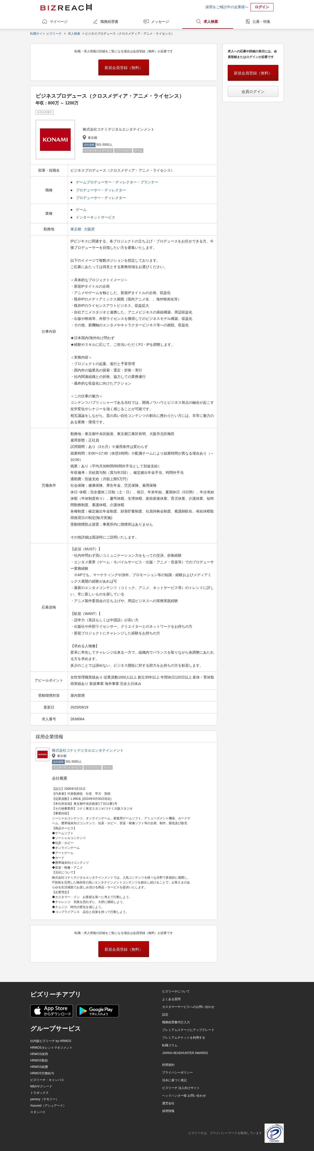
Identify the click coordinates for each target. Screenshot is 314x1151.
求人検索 (211, 21)
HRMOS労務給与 (42, 1073)
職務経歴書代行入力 (176, 1022)
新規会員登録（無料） (123, 67)
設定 (165, 1014)
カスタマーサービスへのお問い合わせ (188, 1007)
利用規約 (168, 1065)
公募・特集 (261, 21)
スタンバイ (38, 1112)
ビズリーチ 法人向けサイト (181, 1088)
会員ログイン (253, 91)
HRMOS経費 (39, 1067)
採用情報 (168, 1111)
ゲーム (81, 210)
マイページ (59, 21)
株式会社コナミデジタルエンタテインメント (88, 750)
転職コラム (169, 1045)
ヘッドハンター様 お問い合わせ (184, 1095)
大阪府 (90, 229)
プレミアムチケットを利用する (183, 1037)
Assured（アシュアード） (48, 1105)
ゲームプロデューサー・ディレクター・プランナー (117, 182)
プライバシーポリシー (177, 1072)
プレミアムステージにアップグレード (188, 1030)
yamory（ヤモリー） (44, 1099)
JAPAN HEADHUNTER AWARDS (185, 1053)
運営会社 (168, 1103)
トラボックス (39, 1093)
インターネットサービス (95, 217)
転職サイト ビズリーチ (46, 33)
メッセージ (160, 21)
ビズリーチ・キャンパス (47, 1080)
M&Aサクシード (41, 1086)
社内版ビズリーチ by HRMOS (50, 1041)
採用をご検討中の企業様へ (226, 7)
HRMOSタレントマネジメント (51, 1047)
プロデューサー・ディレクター (101, 190)
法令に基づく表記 (174, 1080)
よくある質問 (171, 999)
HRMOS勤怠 (39, 1060)
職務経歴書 (109, 21)
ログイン (262, 7)
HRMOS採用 (39, 1054)
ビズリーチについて (176, 991)
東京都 (76, 229)
